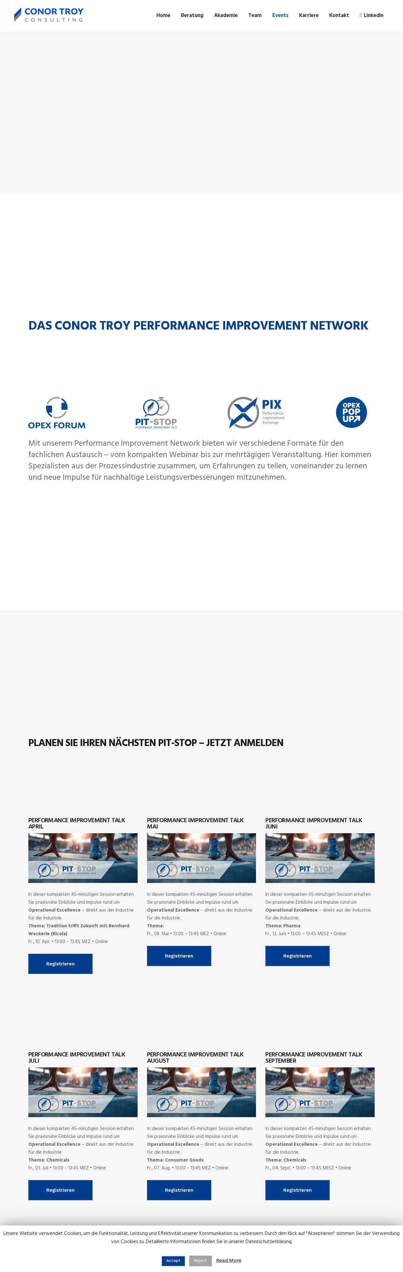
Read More (228, 1261)
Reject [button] (200, 1260)
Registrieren (60, 964)
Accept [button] (173, 1260)
